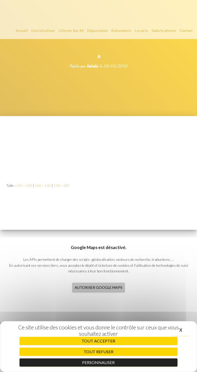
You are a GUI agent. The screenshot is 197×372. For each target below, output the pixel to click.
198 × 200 (62, 185)
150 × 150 (24, 185)
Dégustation (97, 30)
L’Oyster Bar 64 (71, 30)
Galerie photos (164, 30)
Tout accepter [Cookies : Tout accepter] (98, 340)
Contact (186, 30)
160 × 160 (43, 185)
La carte (141, 30)
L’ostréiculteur (43, 30)
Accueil (22, 30)
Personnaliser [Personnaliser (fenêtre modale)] (98, 362)
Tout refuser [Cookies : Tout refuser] (98, 351)
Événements (121, 30)
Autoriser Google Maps (98, 287)
